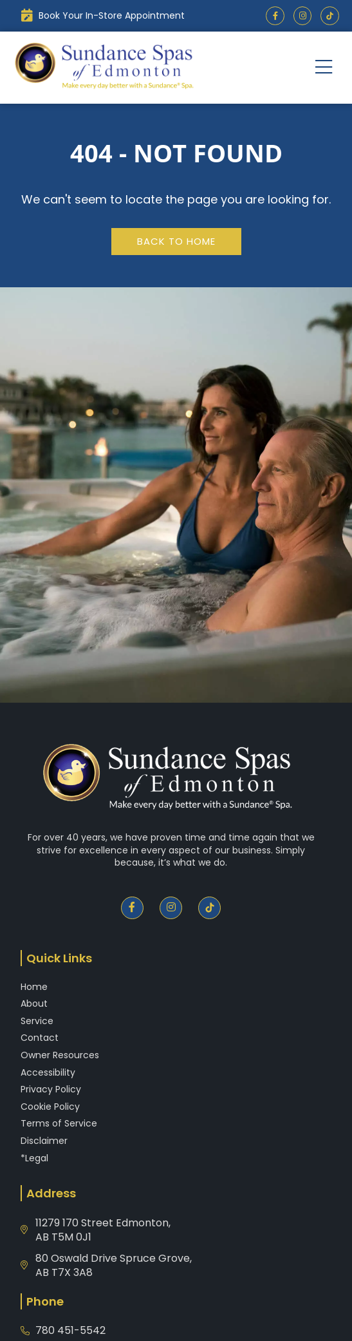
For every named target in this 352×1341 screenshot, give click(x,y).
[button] (324, 67)
